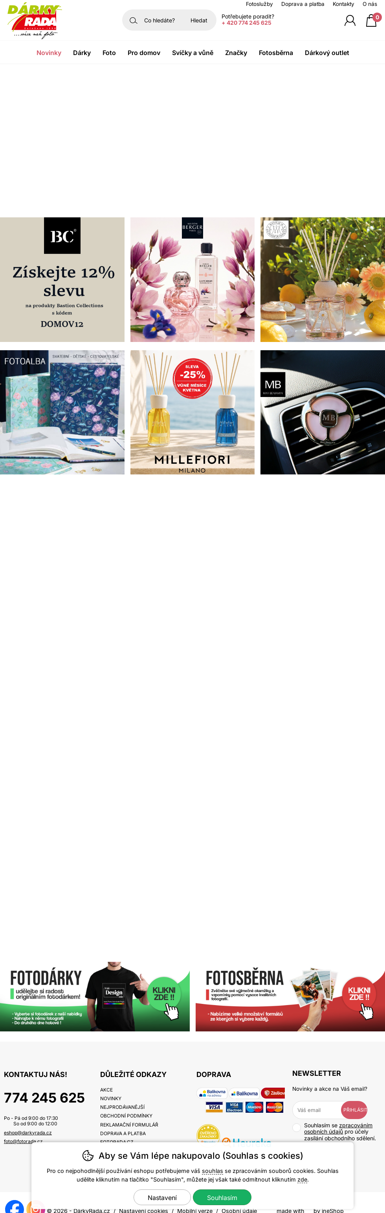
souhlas (212, 1170)
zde (302, 1179)
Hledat (199, 20)
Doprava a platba (302, 4)
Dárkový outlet (327, 53)
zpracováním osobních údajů (338, 1128)
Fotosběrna (276, 53)
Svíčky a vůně (192, 53)
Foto (109, 53)
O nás (370, 4)
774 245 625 (44, 1098)
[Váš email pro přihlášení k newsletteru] (322, 1110)
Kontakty (343, 4)
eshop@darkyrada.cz (28, 1133)
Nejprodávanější (122, 1107)
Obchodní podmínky (126, 1116)
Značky (236, 53)
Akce (106, 1090)
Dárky (82, 53)
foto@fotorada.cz (23, 1141)
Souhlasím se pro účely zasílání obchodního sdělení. (334, 1132)
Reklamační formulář (129, 1125)
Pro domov (144, 53)
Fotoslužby (259, 4)
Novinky (49, 53)
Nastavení (162, 1198)
